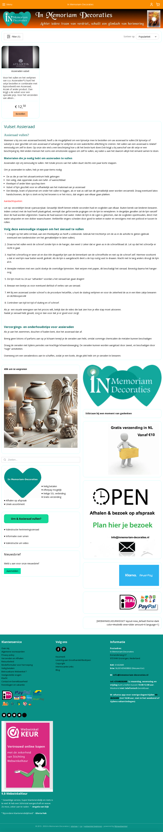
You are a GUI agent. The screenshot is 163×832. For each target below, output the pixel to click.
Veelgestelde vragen (11, 674)
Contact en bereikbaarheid (14, 681)
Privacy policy (8, 655)
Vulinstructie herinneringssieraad (22, 529)
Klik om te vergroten (15, 369)
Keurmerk (60, 656)
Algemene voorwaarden (13, 651)
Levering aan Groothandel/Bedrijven (73, 660)
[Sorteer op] (147, 36)
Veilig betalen (8, 668)
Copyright (60, 663)
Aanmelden (12, 570)
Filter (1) (13, 36)
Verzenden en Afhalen (12, 658)
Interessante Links (65, 666)
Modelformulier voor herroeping (17, 664)
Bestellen (20, 113)
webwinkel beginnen (93, 826)
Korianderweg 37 (118, 655)
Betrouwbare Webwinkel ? (14, 671)
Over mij (5, 648)
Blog (58, 670)
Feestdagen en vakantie (13, 684)
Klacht (4, 678)
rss (81, 826)
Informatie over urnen (17, 536)
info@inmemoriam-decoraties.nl (130, 674)
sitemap (74, 826)
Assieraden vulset (20, 71)
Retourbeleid (8, 661)
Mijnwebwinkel (121, 826)
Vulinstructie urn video (17, 543)
